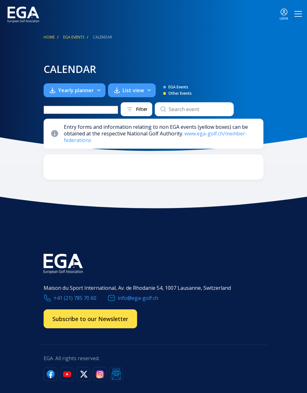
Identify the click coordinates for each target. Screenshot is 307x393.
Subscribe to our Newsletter (90, 319)
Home (49, 37)
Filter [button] (141, 109)
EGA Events (73, 37)
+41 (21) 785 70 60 (75, 298)
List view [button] (137, 90)
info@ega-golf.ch (138, 298)
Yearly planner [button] (79, 90)
